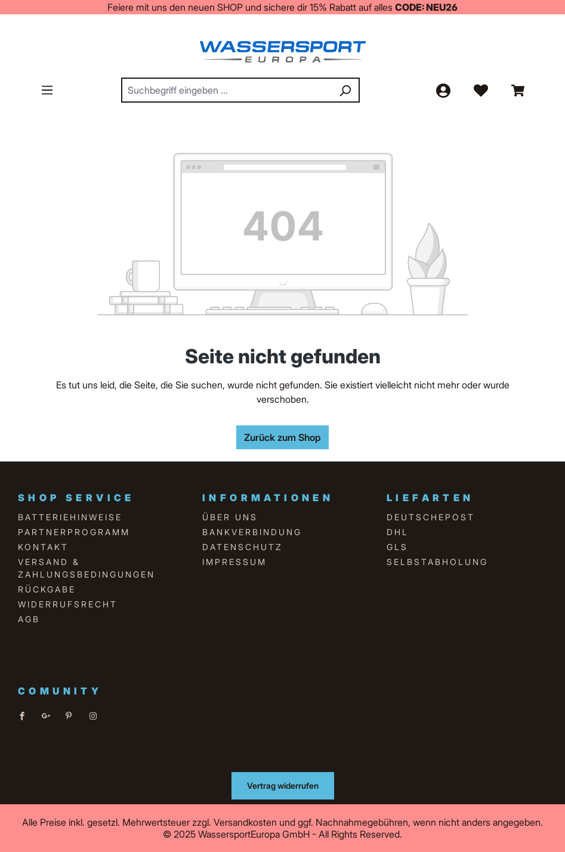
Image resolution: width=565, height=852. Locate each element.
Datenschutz (242, 547)
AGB (29, 619)
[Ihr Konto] (442, 90)
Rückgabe (47, 589)
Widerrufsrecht (68, 604)
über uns (230, 517)
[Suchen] (345, 90)
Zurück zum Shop (282, 437)
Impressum (234, 562)
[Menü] (47, 89)
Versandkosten (245, 822)
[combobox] (227, 90)
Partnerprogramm (74, 532)
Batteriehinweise (70, 517)
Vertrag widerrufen (283, 785)
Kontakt (43, 547)
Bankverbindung (252, 532)
